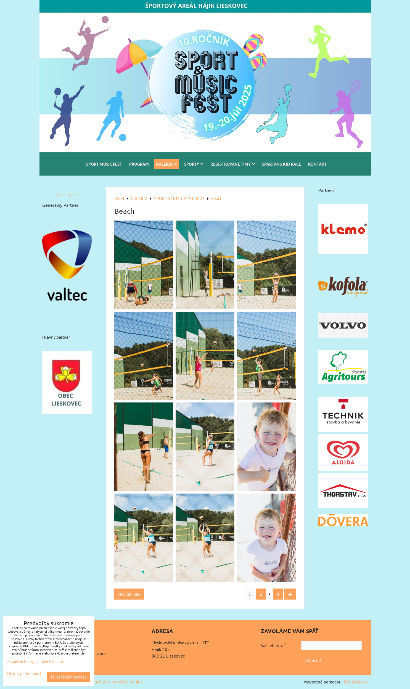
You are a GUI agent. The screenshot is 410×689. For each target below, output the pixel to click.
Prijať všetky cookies (68, 677)
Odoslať (313, 660)
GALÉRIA (166, 164)
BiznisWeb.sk (356, 682)
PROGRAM (139, 164)
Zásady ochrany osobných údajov (112, 681)
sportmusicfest (67, 194)
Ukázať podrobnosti (24, 674)
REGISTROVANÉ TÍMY (232, 164)
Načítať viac (129, 594)
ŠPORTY (193, 164)
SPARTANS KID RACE (281, 164)
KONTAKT (317, 164)
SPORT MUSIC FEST (104, 164)
